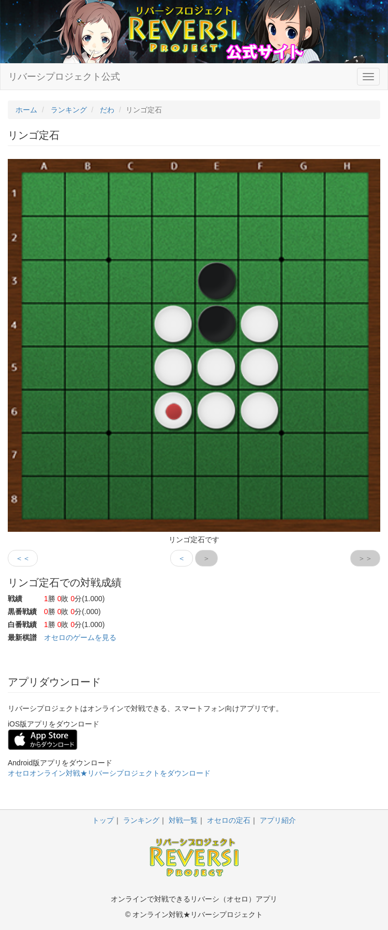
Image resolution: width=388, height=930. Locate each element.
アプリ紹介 (278, 820)
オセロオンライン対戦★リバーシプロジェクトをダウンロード (109, 773)
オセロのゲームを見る (80, 637)
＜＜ (23, 558)
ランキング (141, 820)
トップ (103, 820)
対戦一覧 (183, 820)
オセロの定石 (228, 820)
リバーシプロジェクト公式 (64, 76)
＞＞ (365, 558)
